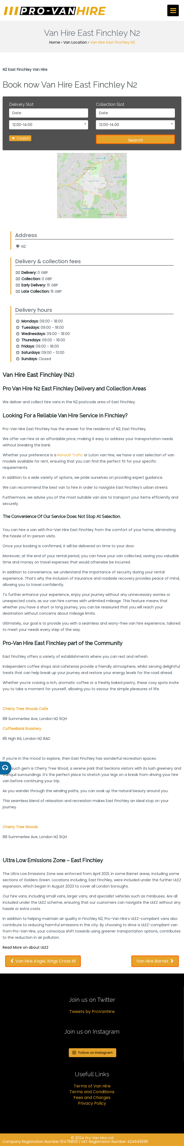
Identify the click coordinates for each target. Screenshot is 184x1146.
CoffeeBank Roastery (22, 728)
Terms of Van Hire (92, 1086)
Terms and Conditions (92, 1092)
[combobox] (48, 124)
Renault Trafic (70, 455)
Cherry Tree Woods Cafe (25, 708)
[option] (92, 187)
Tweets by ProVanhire (92, 1012)
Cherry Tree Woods (20, 827)
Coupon (20, 138)
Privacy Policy (92, 1103)
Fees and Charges (92, 1098)
